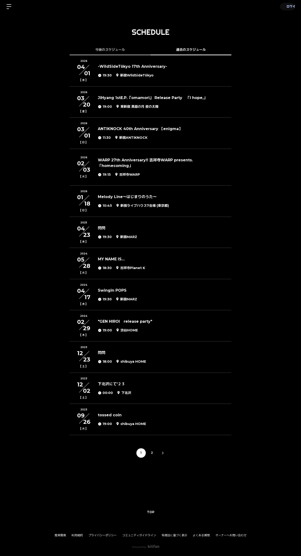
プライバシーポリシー (102, 535)
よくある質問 (201, 535)
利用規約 (77, 535)
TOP (150, 512)
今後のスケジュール (110, 50)
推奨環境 (60, 535)
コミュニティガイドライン (139, 535)
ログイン (287, 6)
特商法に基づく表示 (174, 535)
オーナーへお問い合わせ (230, 535)
